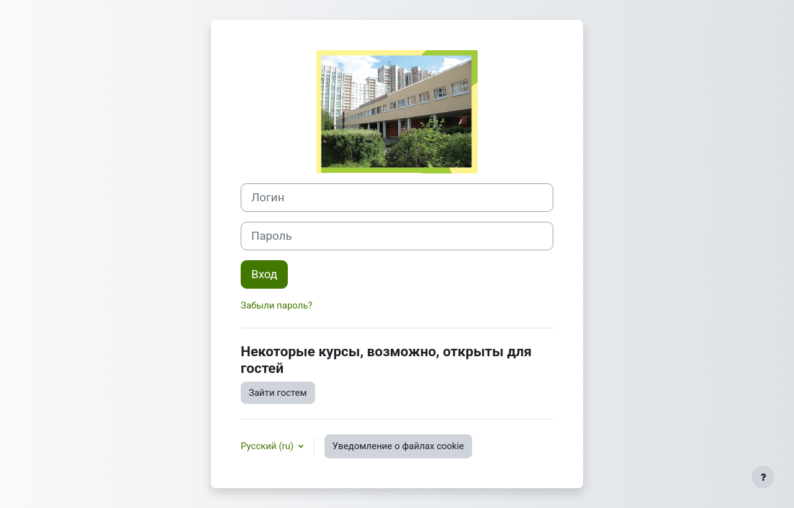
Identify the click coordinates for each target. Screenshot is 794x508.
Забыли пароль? (277, 305)
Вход (264, 274)
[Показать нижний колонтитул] (763, 477)
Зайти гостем (278, 392)
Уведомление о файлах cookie (398, 446)
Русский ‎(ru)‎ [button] (268, 446)
